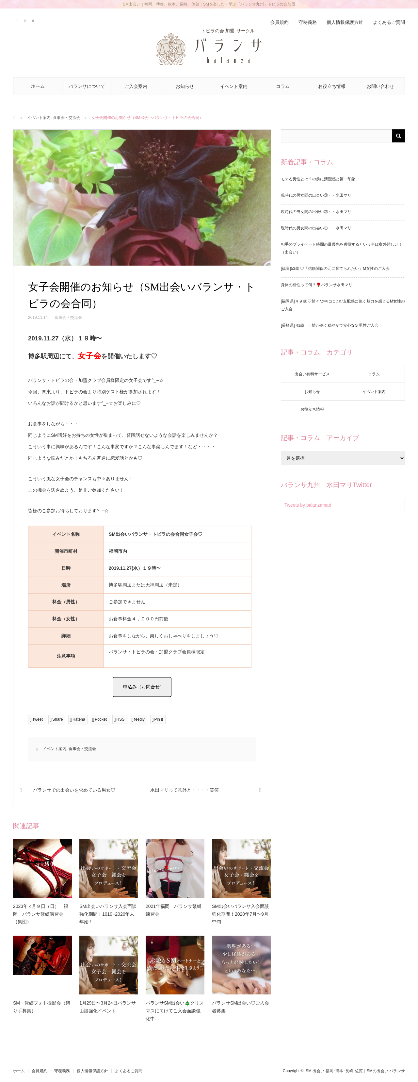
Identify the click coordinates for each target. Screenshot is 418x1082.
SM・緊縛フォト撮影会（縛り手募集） (41, 1006)
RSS (33, 20)
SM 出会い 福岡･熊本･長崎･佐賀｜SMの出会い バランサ (355, 1071)
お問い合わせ (380, 86)
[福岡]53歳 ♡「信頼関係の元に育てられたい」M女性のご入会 (335, 268)
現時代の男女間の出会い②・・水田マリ (316, 211)
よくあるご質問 (389, 22)
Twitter (17, 20)
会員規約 (279, 22)
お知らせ (185, 86)
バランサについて (87, 86)
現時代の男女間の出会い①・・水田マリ (316, 228)
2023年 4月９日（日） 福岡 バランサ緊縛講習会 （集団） (40, 914)
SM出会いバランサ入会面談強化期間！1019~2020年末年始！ (108, 914)
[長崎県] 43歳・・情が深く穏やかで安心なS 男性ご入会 (329, 325)
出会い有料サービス (312, 374)
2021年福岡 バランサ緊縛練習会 (173, 910)
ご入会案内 (135, 86)
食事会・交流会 (66, 117)
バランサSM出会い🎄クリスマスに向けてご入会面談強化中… (175, 1010)
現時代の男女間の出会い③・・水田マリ (316, 195)
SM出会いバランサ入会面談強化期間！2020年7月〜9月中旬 (240, 914)
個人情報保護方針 (345, 22)
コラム (283, 86)
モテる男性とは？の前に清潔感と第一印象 (318, 179)
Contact (25, 20)
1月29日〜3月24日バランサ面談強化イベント (107, 1006)
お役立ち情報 (332, 86)
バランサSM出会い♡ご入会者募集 (240, 1006)
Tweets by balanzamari (307, 505)
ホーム (38, 86)
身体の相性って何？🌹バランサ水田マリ (316, 285)
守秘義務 (307, 22)
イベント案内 (234, 86)
